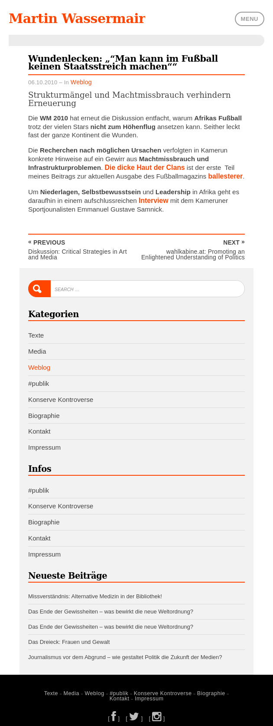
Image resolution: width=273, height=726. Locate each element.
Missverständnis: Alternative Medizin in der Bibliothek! (95, 593)
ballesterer (224, 175)
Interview (153, 198)
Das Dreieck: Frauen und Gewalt (69, 636)
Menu (249, 18)
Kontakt (39, 428)
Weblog (80, 81)
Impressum (44, 444)
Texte (36, 332)
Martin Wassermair (74, 18)
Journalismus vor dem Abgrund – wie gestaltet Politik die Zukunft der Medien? (125, 651)
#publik (38, 380)
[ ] (115, 711)
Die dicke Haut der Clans (143, 166)
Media (37, 348)
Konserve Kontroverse (60, 396)
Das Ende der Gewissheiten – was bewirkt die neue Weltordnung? (110, 607)
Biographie (44, 412)
